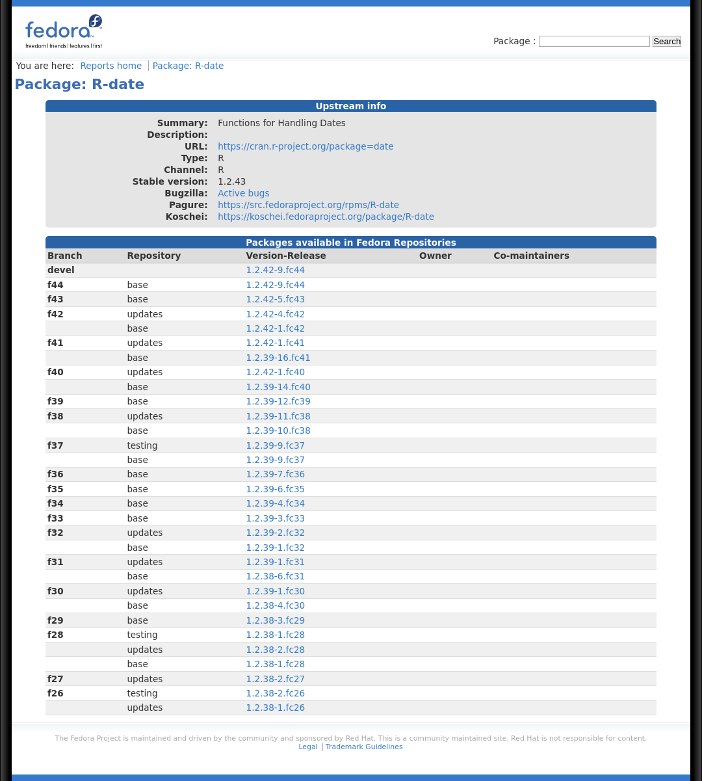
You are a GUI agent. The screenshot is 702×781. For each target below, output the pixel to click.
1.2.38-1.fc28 (276, 634)
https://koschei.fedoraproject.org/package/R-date (326, 216)
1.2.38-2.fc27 (276, 679)
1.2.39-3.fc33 (276, 518)
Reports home (111, 65)
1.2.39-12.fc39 (278, 401)
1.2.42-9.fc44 (276, 270)
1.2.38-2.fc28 (276, 649)
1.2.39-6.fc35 (276, 489)
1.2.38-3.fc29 (276, 620)
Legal (307, 747)
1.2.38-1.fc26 (276, 707)
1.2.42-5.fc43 (276, 299)
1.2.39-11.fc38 (278, 416)
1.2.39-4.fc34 (276, 503)
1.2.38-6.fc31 (276, 576)
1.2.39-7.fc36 (276, 474)
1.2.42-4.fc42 (276, 314)
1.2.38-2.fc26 (276, 693)
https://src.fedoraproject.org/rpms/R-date (308, 205)
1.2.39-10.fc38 (278, 430)
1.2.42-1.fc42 (276, 328)
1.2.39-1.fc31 (276, 562)
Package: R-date (188, 65)
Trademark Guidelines (364, 747)
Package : (516, 41)
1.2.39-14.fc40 (278, 387)
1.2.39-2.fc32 (276, 532)
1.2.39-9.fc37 (276, 445)
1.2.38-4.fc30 (276, 605)
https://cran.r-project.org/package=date (306, 146)
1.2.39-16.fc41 (278, 357)
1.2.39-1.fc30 (276, 591)
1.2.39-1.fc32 (276, 547)
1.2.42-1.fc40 (276, 372)
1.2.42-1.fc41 (276, 343)
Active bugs (243, 193)
